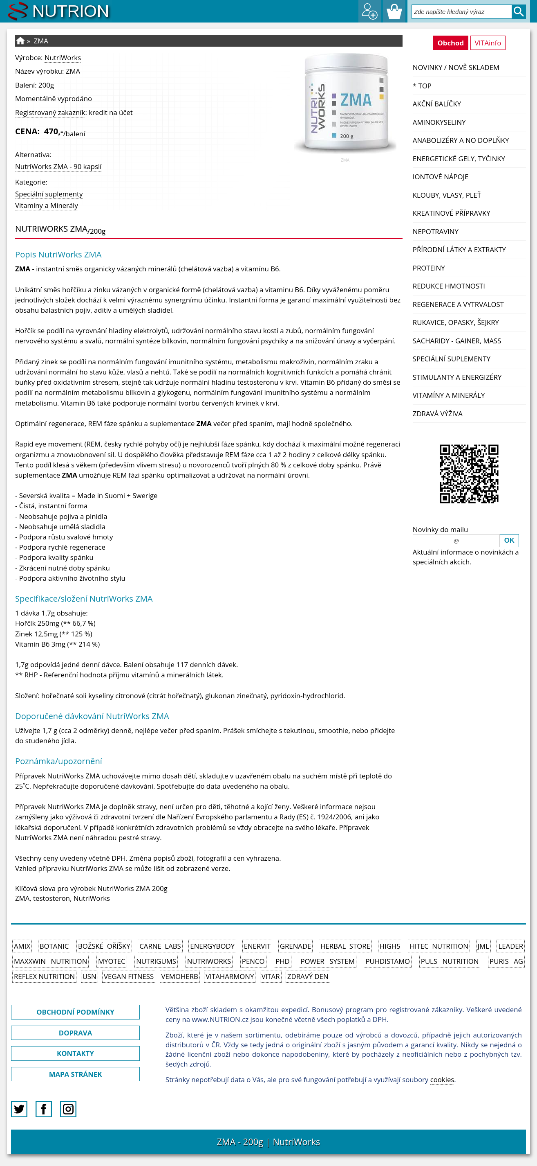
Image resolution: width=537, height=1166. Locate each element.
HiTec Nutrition (438, 946)
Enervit (257, 946)
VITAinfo (488, 42)
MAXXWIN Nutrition (50, 961)
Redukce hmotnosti (449, 286)
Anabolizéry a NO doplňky (461, 140)
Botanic (54, 946)
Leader (510, 946)
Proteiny (429, 268)
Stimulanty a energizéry (457, 377)
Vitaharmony (230, 976)
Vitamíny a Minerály (449, 395)
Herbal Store (345, 946)
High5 (390, 946)
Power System (327, 961)
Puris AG (506, 961)
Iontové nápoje (441, 176)
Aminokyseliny (439, 122)
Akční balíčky (437, 103)
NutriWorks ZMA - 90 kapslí (58, 166)
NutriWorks (63, 57)
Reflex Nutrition (44, 976)
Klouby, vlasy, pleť (447, 195)
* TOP (422, 85)
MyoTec (111, 961)
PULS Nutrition (450, 961)
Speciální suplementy (451, 358)
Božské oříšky (104, 946)
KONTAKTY (75, 1053)
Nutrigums (156, 961)
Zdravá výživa (438, 413)
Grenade (295, 946)
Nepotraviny (436, 231)
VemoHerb (179, 976)
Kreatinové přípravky (451, 213)
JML (483, 946)
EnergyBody (212, 946)
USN (89, 976)
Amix (22, 946)
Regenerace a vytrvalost (458, 304)
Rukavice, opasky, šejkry (456, 322)
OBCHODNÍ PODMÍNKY (75, 1012)
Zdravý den (308, 976)
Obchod (450, 42)
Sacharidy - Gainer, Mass (457, 340)
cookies (442, 1079)
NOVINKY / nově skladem (456, 67)
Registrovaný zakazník (50, 112)
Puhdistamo (387, 961)
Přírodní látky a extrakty (459, 249)
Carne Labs (160, 946)
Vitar (271, 976)
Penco (253, 961)
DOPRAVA (75, 1032)
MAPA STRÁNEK (75, 1074)
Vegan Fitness (129, 976)
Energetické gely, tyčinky (459, 158)
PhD (282, 961)
